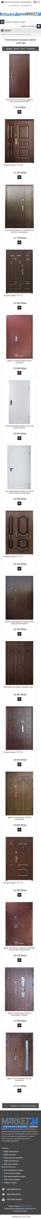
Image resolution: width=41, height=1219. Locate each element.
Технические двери (11, 1173)
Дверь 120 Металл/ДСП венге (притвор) (19, 361)
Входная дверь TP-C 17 (13, 295)
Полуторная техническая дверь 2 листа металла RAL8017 (19, 101)
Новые (23, 49)
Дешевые (9, 49)
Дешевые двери (10, 1164)
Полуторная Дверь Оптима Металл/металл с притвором (19, 231)
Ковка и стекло (9, 1183)
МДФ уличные (9, 1155)
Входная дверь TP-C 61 (13, 556)
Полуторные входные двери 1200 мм (19, 34)
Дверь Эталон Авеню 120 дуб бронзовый (19, 1079)
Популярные (31, 49)
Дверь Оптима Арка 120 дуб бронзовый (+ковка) (19, 1014)
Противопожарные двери (13, 1176)
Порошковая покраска (12, 1158)
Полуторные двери (11, 1179)
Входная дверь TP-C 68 (13, 165)
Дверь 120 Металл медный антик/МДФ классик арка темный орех (19, 949)
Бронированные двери (12, 1170)
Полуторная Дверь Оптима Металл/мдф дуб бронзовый (19, 622)
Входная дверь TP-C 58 (13, 752)
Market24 (4, 34)
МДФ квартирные (10, 1151)
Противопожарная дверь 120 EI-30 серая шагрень (19, 427)
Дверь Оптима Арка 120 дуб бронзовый (19, 818)
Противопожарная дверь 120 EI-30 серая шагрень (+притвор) (19, 492)
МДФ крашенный (10, 1161)
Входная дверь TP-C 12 (13, 883)
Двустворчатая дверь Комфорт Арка (18, 687)
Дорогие (16, 49)
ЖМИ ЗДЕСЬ (25, 1206)
